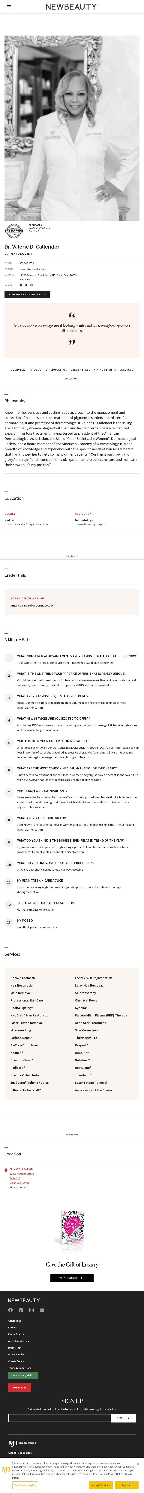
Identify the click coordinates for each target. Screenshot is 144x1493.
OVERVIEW (18, 369)
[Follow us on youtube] (42, 1310)
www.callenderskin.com (33, 269)
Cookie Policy (16, 1361)
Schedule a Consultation (27, 294)
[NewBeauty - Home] (72, 7)
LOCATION (72, 378)
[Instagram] (31, 284)
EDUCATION (59, 369)
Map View (25, 279)
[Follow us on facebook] (10, 1310)
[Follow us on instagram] (31, 1310)
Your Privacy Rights (23, 1375)
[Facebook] (21, 284)
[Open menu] (9, 6)
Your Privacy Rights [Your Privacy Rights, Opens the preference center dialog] (25, 1485)
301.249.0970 (27, 263)
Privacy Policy (16, 1354)
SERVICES (126, 369)
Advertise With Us (18, 1341)
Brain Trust (14, 1347)
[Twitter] (26, 284)
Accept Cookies (101, 1485)
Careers (12, 1327)
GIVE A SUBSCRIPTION (72, 1278)
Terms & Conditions (20, 1368)
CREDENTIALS (80, 369)
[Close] (138, 1464)
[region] (72, 1475)
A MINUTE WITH (105, 369)
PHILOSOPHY (37, 369)
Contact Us (14, 1320)
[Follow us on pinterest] (21, 1310)
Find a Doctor (16, 1334)
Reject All (127, 1485)
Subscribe (20, 1387)
